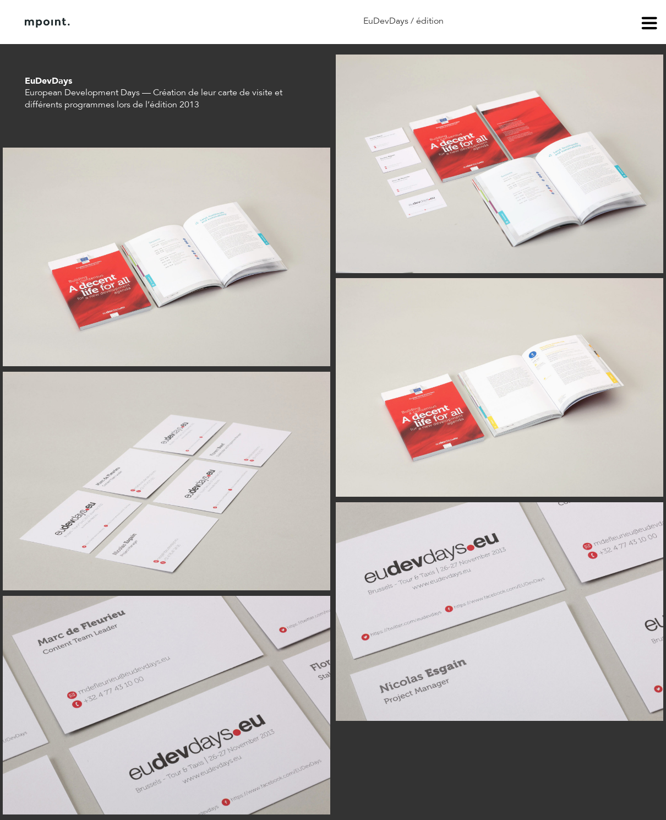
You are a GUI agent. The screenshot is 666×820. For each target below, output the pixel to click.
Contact (192, 22)
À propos (136, 22)
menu (649, 25)
